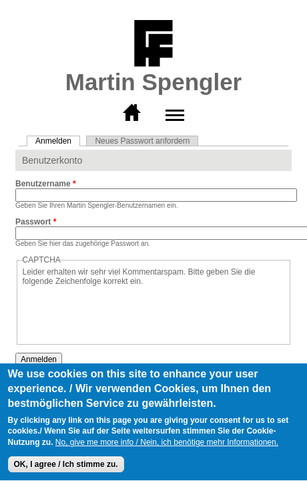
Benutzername (45, 183)
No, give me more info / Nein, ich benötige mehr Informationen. (166, 443)
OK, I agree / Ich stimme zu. (66, 465)
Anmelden (57, 141)
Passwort (35, 221)
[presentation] (124, 312)
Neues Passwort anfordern (142, 141)
